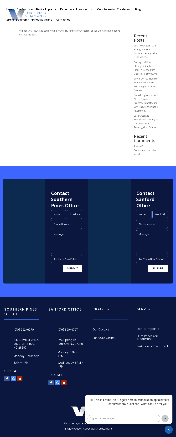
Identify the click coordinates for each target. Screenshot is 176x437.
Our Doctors (24, 9)
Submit (72, 268)
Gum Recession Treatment (114, 9)
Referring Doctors (16, 19)
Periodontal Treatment (75, 9)
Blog (138, 9)
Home (8, 9)
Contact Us (63, 19)
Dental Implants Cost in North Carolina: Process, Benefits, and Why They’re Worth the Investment (146, 103)
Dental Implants (46, 9)
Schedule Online (42, 19)
